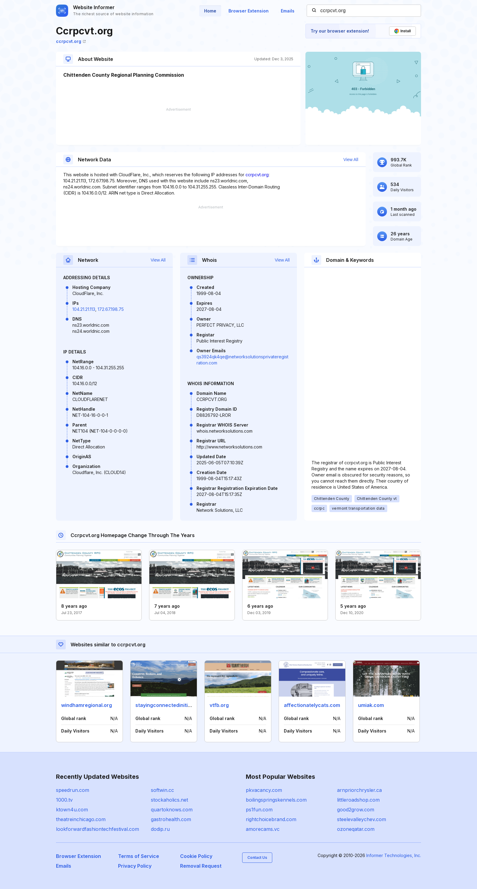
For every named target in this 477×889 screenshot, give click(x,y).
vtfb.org (219, 705)
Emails (287, 10)
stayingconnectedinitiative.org (172, 705)
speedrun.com (72, 790)
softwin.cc (162, 790)
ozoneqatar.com (355, 829)
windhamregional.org (86, 705)
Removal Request (200, 866)
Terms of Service (138, 856)
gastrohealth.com (171, 819)
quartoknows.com (172, 809)
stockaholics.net (169, 800)
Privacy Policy (134, 866)
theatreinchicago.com (81, 819)
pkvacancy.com (264, 790)
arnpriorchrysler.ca (359, 790)
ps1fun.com (259, 809)
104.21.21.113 (83, 309)
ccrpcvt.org (71, 41)
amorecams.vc (263, 829)
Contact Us (257, 857)
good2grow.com (355, 809)
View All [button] (350, 159)
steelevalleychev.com (361, 819)
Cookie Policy (196, 856)
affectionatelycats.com (312, 705)
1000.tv (64, 800)
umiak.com (371, 705)
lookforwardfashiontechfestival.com (97, 829)
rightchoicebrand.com (271, 819)
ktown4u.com (72, 809)
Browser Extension (248, 10)
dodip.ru (160, 829)
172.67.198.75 (111, 309)
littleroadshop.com (358, 800)
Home (210, 10)
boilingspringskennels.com (276, 800)
